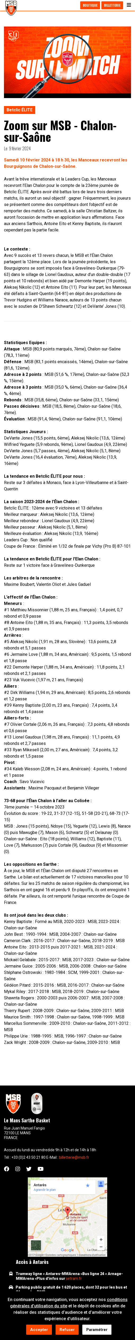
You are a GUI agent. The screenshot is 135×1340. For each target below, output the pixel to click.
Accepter (39, 1330)
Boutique (90, 5)
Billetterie (112, 5)
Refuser (67, 1330)
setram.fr (74, 1278)
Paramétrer (96, 1330)
